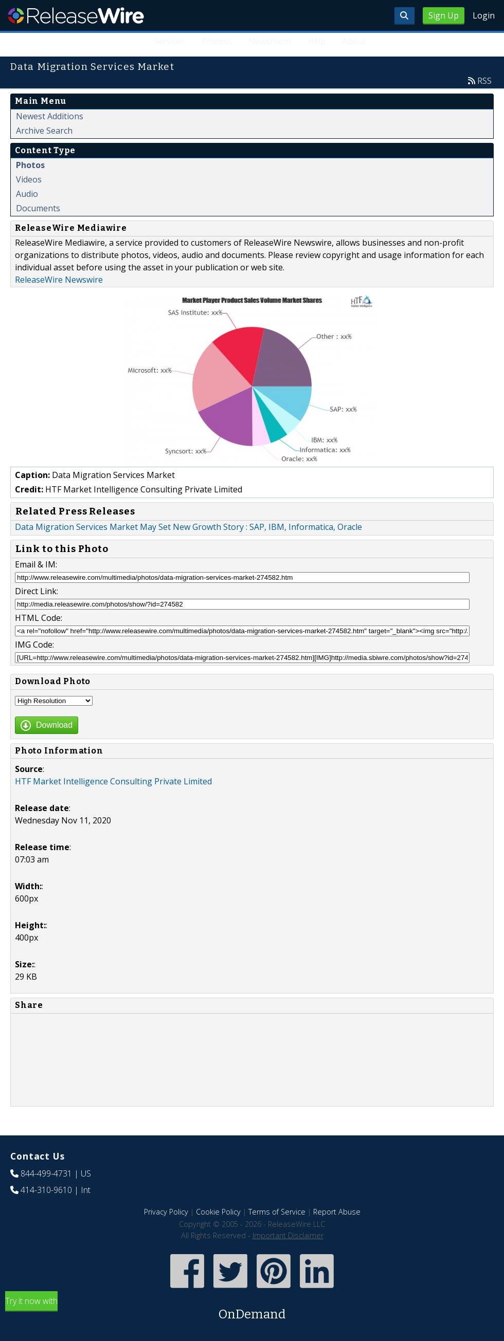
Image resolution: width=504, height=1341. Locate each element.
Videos (29, 179)
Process (217, 41)
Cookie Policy (218, 1212)
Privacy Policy (166, 1212)
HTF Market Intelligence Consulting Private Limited (113, 781)
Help (317, 41)
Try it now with (252, 1309)
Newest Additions (49, 116)
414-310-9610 (46, 1190)
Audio (27, 193)
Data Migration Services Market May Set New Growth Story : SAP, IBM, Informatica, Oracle (188, 526)
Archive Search (44, 130)
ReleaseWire (76, 15)
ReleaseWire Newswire (59, 279)
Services (169, 41)
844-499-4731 (46, 1173)
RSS (484, 80)
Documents (38, 208)
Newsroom (269, 41)
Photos (30, 165)
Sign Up (443, 15)
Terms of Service (276, 1212)
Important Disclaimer (288, 1235)
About (354, 41)
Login (484, 15)
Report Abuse (337, 1212)
